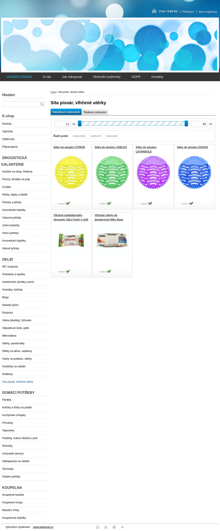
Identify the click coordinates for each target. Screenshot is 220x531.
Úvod (53, 92)
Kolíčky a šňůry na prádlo (17, 407)
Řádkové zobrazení (95, 112)
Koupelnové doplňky (14, 517)
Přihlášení (188, 11)
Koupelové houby (12, 502)
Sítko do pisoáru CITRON (69, 147)
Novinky (7, 123)
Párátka (6, 399)
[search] (42, 104)
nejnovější (112, 136)
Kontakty (157, 77)
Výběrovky (8, 139)
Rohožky (7, 445)
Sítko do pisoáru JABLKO (111, 147)
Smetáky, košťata (12, 289)
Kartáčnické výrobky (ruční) (18, 281)
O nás (47, 77)
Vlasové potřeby (11, 217)
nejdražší (95, 136)
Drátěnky (7, 374)
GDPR (136, 77)
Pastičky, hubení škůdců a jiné (20, 438)
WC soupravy (10, 266)
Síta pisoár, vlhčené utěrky (17, 381)
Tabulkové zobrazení (66, 112)
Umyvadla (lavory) (13, 453)
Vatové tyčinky (10, 248)
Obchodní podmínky (107, 77)
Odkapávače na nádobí (15, 461)
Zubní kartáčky (11, 225)
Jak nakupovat (72, 77)
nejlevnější (79, 136)
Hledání (8, 95)
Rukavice (7, 312)
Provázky (7, 422)
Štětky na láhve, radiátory (17, 351)
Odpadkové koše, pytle (15, 328)
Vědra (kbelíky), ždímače (16, 320)
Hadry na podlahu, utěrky (17, 358)
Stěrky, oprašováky (13, 343)
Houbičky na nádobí (14, 366)
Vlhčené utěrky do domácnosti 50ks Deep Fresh (109, 219)
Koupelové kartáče (13, 494)
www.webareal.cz (43, 527)
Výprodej (7, 131)
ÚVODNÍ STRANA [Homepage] (19, 77)
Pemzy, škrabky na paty (16, 179)
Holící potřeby (10, 233)
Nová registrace (208, 11)
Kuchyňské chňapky (14, 415)
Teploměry (8, 430)
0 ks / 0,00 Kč (168, 11)
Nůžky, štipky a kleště (14, 194)
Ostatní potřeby (11, 476)
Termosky (7, 468)
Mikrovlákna (9, 335)
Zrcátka (6, 186)
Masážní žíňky (10, 510)
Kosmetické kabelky (14, 210)
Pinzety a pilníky (11, 202)
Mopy (5, 297)
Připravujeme (10, 146)
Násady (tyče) (10, 305)
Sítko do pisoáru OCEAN (192, 147)
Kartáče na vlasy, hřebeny (17, 171)
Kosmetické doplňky (14, 240)
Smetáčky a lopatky (13, 274)
